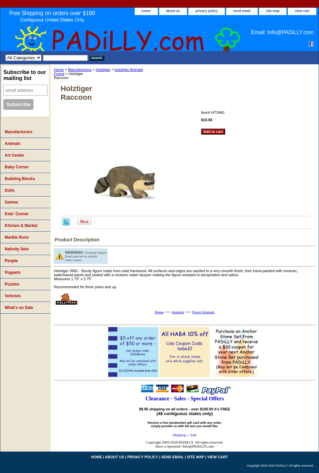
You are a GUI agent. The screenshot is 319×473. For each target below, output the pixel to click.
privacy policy (206, 11)
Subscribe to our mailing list (24, 75)
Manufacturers (79, 70)
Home (59, 70)
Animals (178, 312)
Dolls (9, 190)
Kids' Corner (17, 214)
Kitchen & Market (21, 225)
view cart (302, 11)
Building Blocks (20, 178)
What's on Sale (19, 307)
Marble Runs (17, 237)
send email (242, 11)
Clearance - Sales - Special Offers (184, 398)
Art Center (14, 155)
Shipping (179, 435)
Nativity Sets (17, 249)
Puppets (12, 272)
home (146, 11)
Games (11, 202)
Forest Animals (203, 312)
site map (273, 11)
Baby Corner (17, 167)
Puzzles (12, 284)
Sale (193, 435)
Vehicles (13, 296)
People (11, 260)
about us (173, 11)
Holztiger (103, 70)
